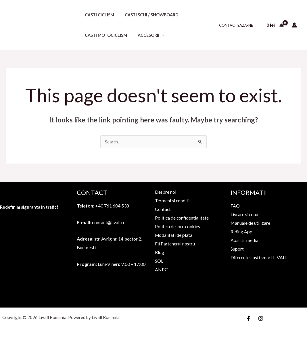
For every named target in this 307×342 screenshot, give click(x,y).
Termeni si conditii (172, 200)
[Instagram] (260, 318)
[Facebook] (248, 318)
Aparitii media (244, 240)
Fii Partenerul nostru (174, 243)
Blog (158, 252)
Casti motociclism (104, 35)
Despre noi (164, 192)
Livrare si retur (245, 214)
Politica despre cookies (177, 226)
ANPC (160, 269)
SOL (158, 260)
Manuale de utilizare (250, 223)
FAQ (235, 206)
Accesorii (147, 35)
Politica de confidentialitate (181, 217)
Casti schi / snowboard (148, 14)
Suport (237, 248)
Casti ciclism (98, 14)
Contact (162, 209)
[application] (158, 35)
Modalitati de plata (173, 234)
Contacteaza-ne (237, 25)
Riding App (241, 231)
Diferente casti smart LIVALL (259, 257)
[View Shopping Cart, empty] (275, 25)
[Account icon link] (294, 25)
